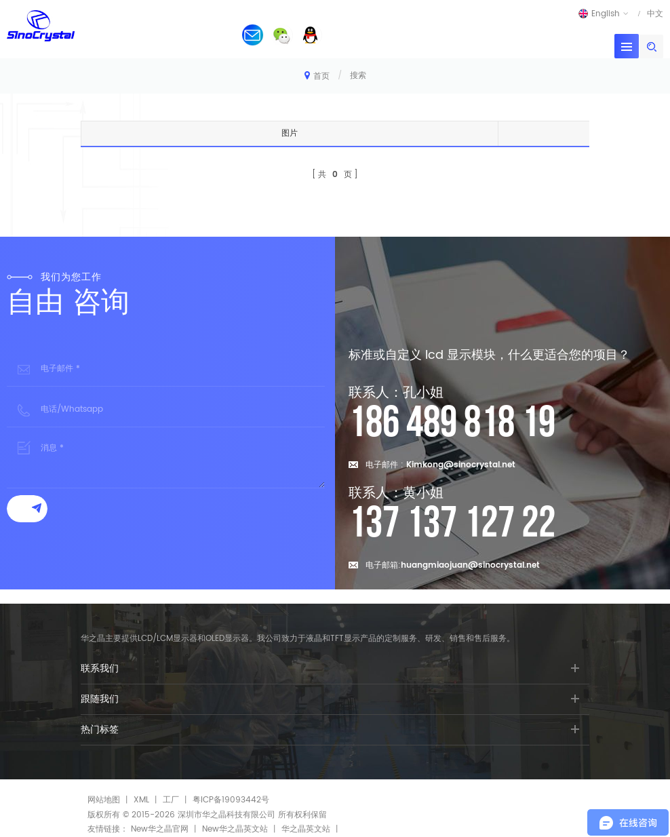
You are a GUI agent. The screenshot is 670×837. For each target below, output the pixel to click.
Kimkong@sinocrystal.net (460, 465)
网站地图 (103, 800)
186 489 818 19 (452, 423)
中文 (655, 13)
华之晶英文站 (305, 829)
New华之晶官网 (160, 829)
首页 (317, 76)
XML (141, 800)
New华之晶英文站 (235, 829)
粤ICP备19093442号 (231, 800)
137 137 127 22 (452, 523)
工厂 (171, 800)
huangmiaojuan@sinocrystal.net (470, 565)
